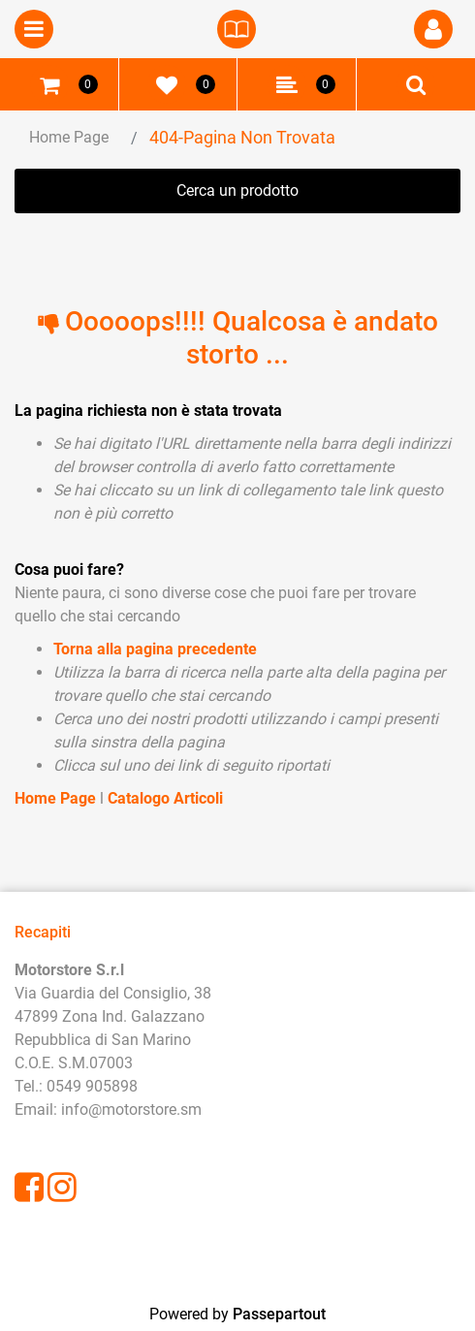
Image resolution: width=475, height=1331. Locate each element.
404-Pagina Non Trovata (242, 137)
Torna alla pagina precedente (155, 649)
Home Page (69, 137)
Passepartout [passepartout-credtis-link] (279, 1314)
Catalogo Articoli (165, 798)
